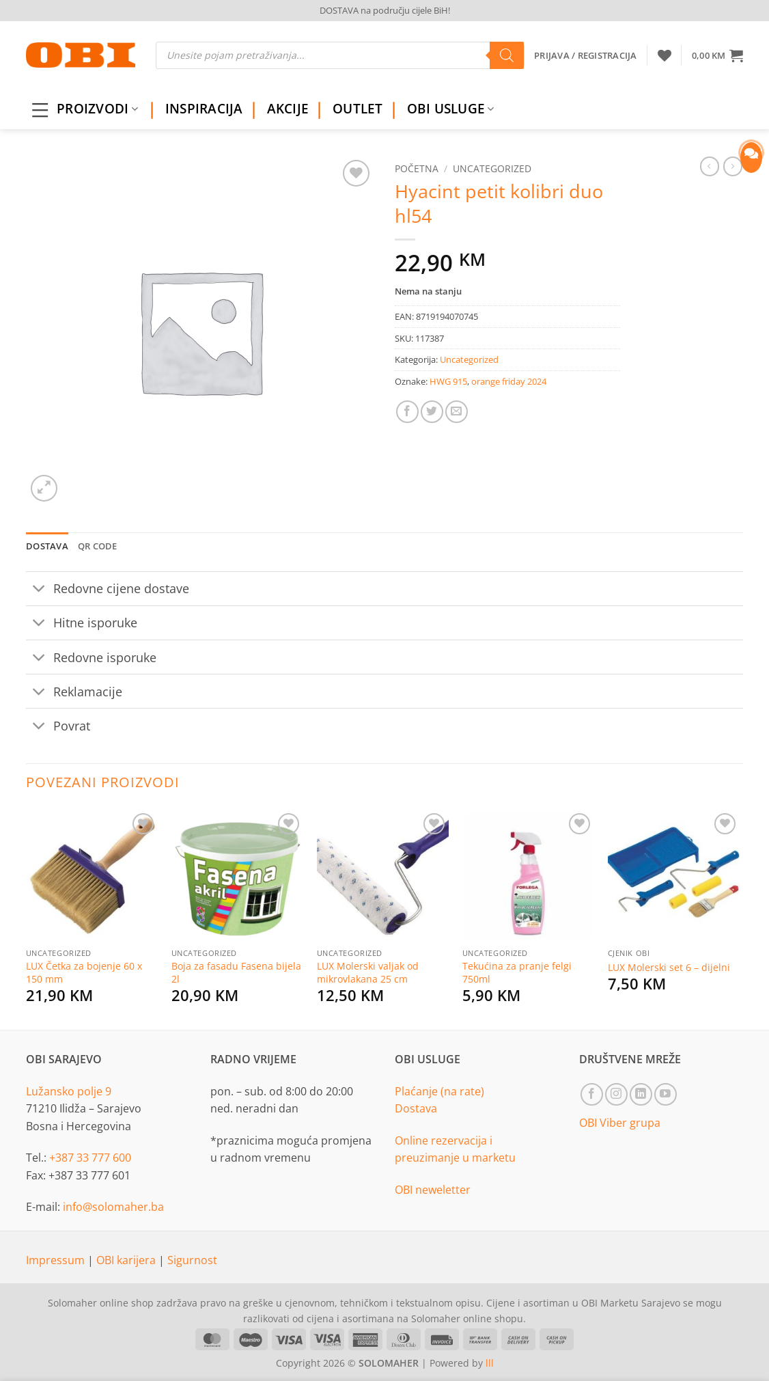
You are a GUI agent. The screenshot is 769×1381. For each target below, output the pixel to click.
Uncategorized (492, 168)
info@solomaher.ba (113, 1206)
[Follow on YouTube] (665, 1094)
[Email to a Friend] (456, 411)
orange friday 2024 (508, 381)
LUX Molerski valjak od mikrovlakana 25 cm (368, 972)
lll (490, 1362)
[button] (717, 55)
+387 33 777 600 (90, 1157)
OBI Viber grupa (619, 1122)
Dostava (416, 1108)
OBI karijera (127, 1260)
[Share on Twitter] (432, 411)
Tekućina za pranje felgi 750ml (517, 972)
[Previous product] (732, 166)
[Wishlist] (664, 55)
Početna (416, 168)
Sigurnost (192, 1260)
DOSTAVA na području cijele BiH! (385, 10)
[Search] (507, 55)
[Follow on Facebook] (592, 1094)
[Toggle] (39, 590)
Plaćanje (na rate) (439, 1091)
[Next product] (709, 166)
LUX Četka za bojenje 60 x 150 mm (84, 972)
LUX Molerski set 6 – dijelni (669, 967)
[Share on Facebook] (407, 411)
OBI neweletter (433, 1189)
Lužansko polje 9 (68, 1091)
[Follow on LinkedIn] (641, 1094)
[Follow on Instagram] (616, 1094)
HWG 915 (448, 381)
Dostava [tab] (47, 546)
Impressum (56, 1260)
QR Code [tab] (97, 546)
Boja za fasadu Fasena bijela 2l (236, 972)
